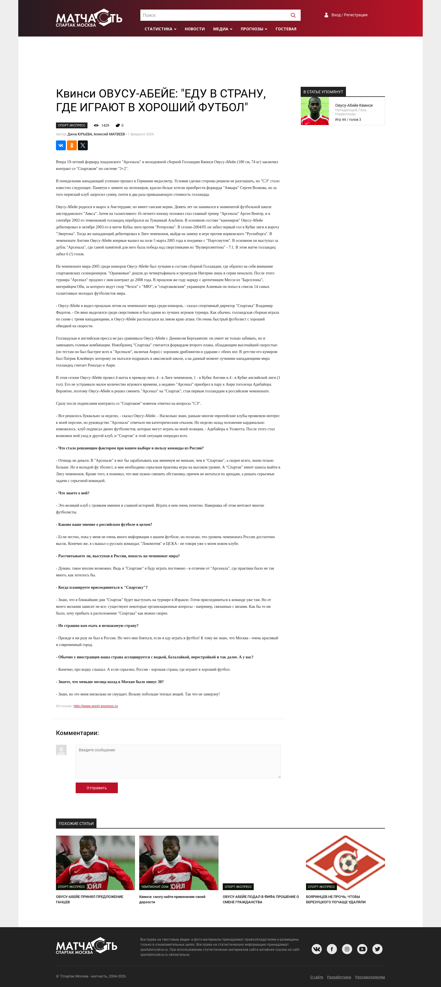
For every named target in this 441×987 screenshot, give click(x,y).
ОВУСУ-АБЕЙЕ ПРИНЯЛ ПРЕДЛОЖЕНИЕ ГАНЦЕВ (89, 899)
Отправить (97, 788)
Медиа (220, 28)
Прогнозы (252, 28)
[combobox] (220, 15)
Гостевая (286, 28)
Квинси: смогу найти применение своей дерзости (172, 899)
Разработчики (339, 977)
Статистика (158, 28)
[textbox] (220, 15)
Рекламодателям (370, 977)
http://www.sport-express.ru (96, 706)
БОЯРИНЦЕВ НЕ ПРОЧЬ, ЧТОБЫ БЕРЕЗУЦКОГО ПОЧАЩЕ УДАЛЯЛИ (336, 899)
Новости (195, 28)
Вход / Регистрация (350, 15)
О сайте (316, 977)
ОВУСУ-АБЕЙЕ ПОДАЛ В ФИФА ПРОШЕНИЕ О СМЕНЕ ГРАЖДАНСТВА (261, 899)
